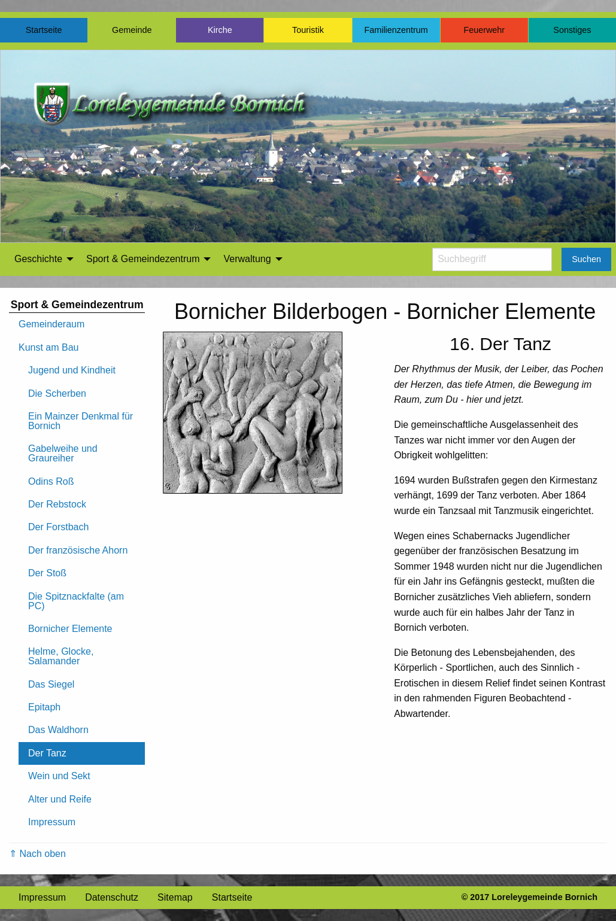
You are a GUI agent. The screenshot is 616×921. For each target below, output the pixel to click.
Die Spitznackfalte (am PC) (76, 601)
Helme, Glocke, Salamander (60, 656)
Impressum (51, 822)
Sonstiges (572, 30)
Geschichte (38, 259)
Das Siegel (51, 684)
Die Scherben (57, 393)
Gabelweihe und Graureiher (63, 453)
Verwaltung (247, 259)
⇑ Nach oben (37, 854)
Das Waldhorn (58, 730)
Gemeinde (131, 30)
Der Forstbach (58, 527)
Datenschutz (111, 897)
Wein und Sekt (59, 776)
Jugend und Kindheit (72, 370)
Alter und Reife (60, 799)
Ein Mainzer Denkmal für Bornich (80, 421)
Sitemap (175, 897)
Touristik (308, 30)
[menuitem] (41, 259)
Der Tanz (47, 753)
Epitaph (44, 707)
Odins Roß (51, 481)
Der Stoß (47, 573)
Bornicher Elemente (70, 629)
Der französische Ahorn (78, 550)
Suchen (586, 259)
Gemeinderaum (51, 324)
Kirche (220, 30)
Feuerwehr (484, 30)
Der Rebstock (57, 504)
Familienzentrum (395, 30)
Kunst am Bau (49, 347)
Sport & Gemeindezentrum (142, 259)
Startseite (44, 30)
